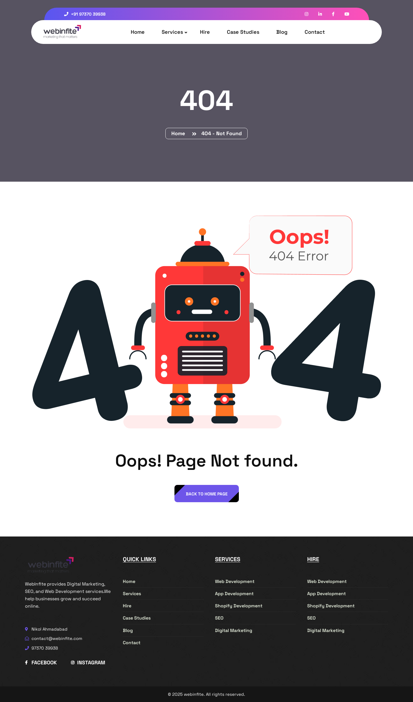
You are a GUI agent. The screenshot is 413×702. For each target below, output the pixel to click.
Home (138, 32)
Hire (205, 32)
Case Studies (243, 32)
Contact (315, 32)
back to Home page (206, 494)
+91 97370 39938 (85, 14)
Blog (282, 32)
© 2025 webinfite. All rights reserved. (206, 694)
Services (172, 32)
